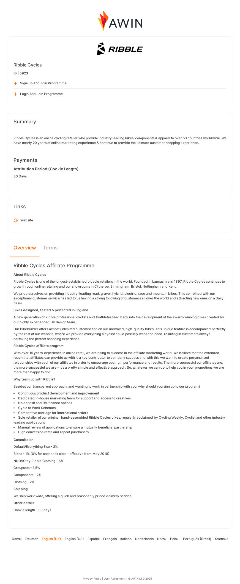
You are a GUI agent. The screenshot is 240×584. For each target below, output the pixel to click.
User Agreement (115, 578)
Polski (174, 539)
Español (94, 539)
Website (23, 220)
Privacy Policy (92, 578)
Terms (50, 248)
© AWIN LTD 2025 (140, 578)
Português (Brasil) (197, 539)
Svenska (221, 539)
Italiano (126, 539)
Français (110, 539)
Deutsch (31, 539)
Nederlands (144, 539)
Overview (24, 248)
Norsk (162, 539)
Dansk (17, 539)
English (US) (74, 539)
